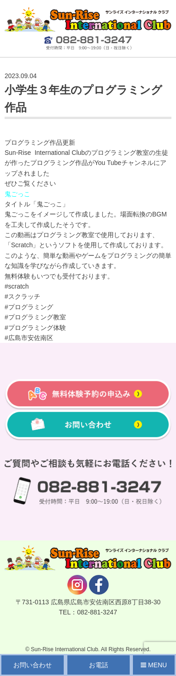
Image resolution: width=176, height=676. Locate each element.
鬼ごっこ (17, 194)
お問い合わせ (32, 665)
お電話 (98, 665)
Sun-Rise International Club (64, 649)
